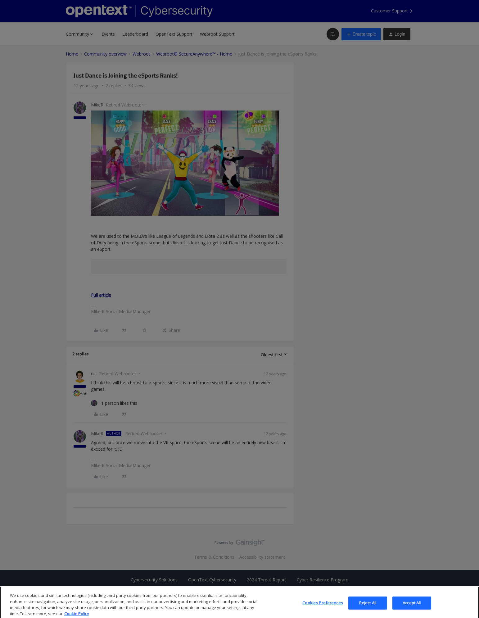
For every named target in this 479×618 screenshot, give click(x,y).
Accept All (412, 608)
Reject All (367, 608)
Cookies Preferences (322, 608)
